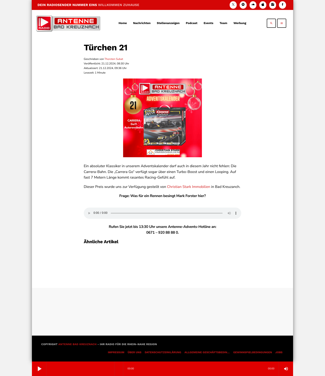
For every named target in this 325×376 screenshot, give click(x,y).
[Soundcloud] (253, 4)
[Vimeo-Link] (68, 23)
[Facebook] (282, 4)
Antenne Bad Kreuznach (77, 344)
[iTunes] (262, 4)
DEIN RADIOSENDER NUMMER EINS (88, 5)
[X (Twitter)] (233, 4)
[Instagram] (272, 4)
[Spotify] (243, 4)
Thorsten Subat (113, 59)
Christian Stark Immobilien (188, 186)
